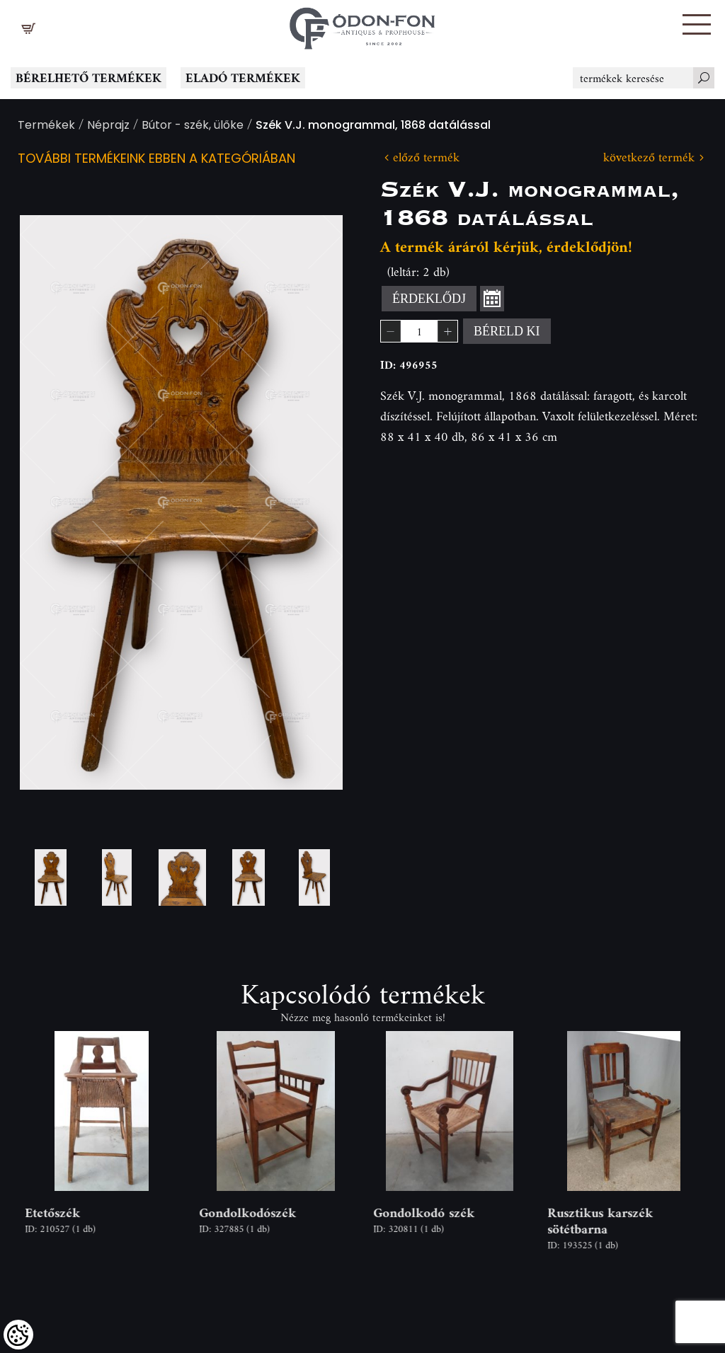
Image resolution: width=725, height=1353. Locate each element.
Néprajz (108, 126)
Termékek (46, 126)
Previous (53, 502)
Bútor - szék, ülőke (193, 126)
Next (309, 502)
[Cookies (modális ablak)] (18, 1334)
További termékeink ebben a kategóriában (156, 159)
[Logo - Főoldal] (362, 25)
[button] (697, 24)
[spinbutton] (419, 331)
